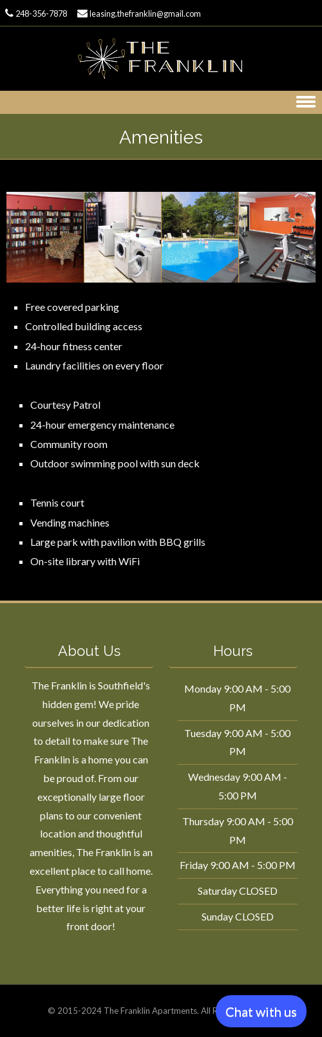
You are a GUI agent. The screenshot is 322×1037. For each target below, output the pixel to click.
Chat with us (261, 1011)
